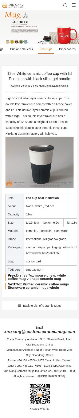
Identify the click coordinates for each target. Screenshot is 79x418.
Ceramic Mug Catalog (58, 360)
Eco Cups (46, 49)
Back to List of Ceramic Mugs (39, 305)
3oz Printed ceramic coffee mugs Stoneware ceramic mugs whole (38, 285)
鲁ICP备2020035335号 (51, 376)
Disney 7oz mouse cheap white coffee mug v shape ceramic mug (37, 277)
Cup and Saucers (21, 49)
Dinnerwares (67, 49)
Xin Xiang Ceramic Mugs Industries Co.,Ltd (30, 370)
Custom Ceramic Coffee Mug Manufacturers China (39, 85)
